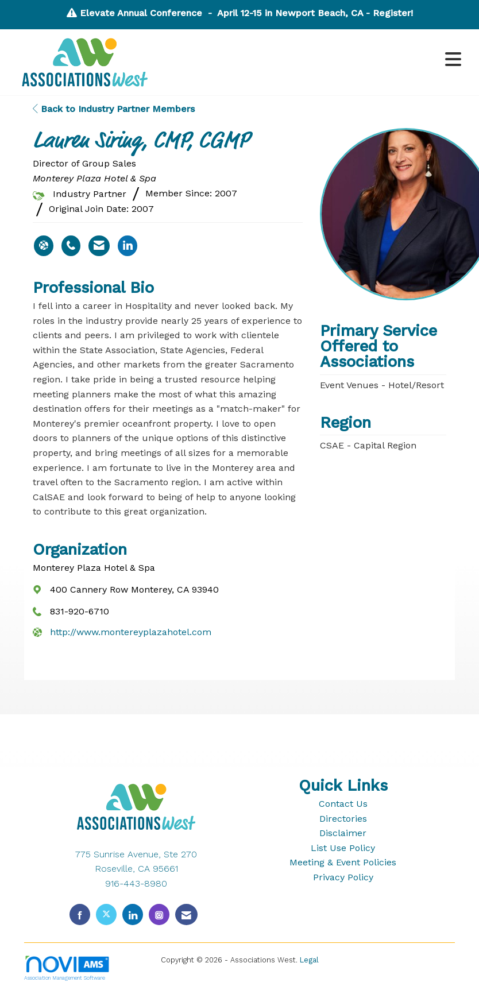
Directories (343, 818)
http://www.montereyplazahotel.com (130, 632)
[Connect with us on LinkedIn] (132, 914)
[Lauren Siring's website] (44, 245)
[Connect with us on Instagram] (159, 914)
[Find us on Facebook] (79, 914)
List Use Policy (343, 847)
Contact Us (343, 803)
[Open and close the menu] (314, 60)
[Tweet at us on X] (106, 914)
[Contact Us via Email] (186, 914)
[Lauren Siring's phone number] (71, 245)
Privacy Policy (343, 877)
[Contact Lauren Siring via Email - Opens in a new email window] (99, 245)
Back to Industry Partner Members (114, 108)
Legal (309, 960)
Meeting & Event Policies (342, 862)
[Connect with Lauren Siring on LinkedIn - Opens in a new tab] (127, 245)
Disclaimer (342, 832)
